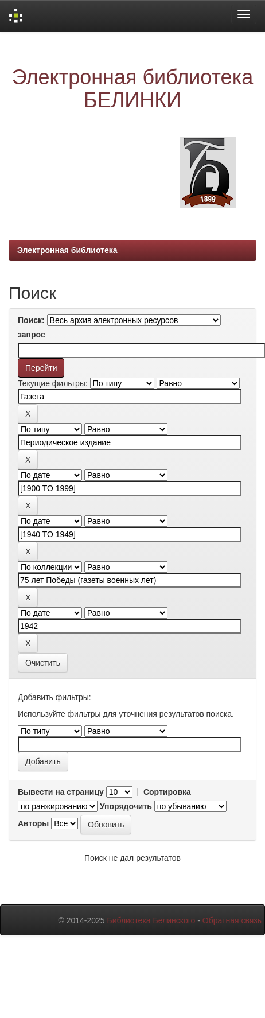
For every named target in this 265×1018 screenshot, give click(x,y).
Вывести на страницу (61, 791)
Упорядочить (126, 806)
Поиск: (31, 320)
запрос (31, 334)
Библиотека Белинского (151, 920)
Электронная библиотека (67, 250)
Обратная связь (232, 920)
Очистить (42, 662)
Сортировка (167, 791)
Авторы (33, 823)
